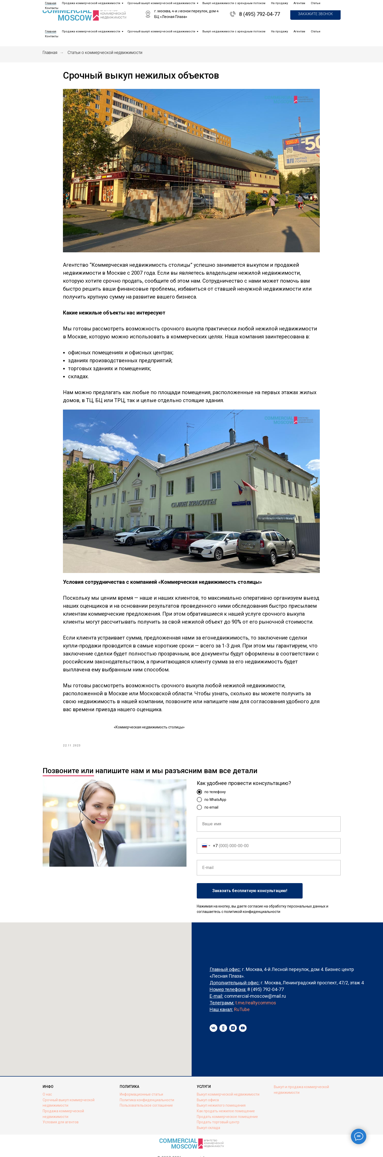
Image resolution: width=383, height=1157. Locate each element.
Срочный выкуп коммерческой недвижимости (161, 31)
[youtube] (243, 1016)
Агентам (299, 31)
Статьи (315, 31)
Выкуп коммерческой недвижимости (228, 1082)
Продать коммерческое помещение (227, 1104)
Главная (50, 31)
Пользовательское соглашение (146, 1093)
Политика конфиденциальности (147, 1088)
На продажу (279, 31)
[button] (315, 14)
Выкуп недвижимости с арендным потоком (233, 31)
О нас (47, 1082)
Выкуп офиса (208, 1088)
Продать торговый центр (218, 1110)
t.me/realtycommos (255, 990)
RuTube (242, 997)
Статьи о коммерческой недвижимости (105, 52)
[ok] (223, 1016)
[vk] (213, 1016)
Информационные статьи (141, 1082)
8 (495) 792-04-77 (259, 14)
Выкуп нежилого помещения (221, 1093)
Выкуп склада (208, 1115)
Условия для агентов (61, 1110)
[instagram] (233, 1016)
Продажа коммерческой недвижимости (91, 31)
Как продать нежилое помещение (226, 1099)
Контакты (51, 36)
